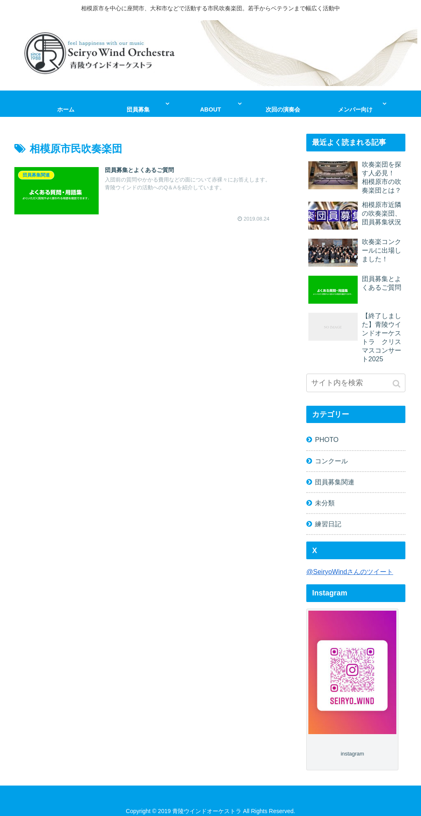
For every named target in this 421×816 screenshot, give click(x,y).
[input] (355, 383)
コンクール (331, 460)
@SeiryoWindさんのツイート (349, 571)
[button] (397, 384)
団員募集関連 (334, 481)
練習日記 (328, 524)
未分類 (325, 502)
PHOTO (326, 439)
